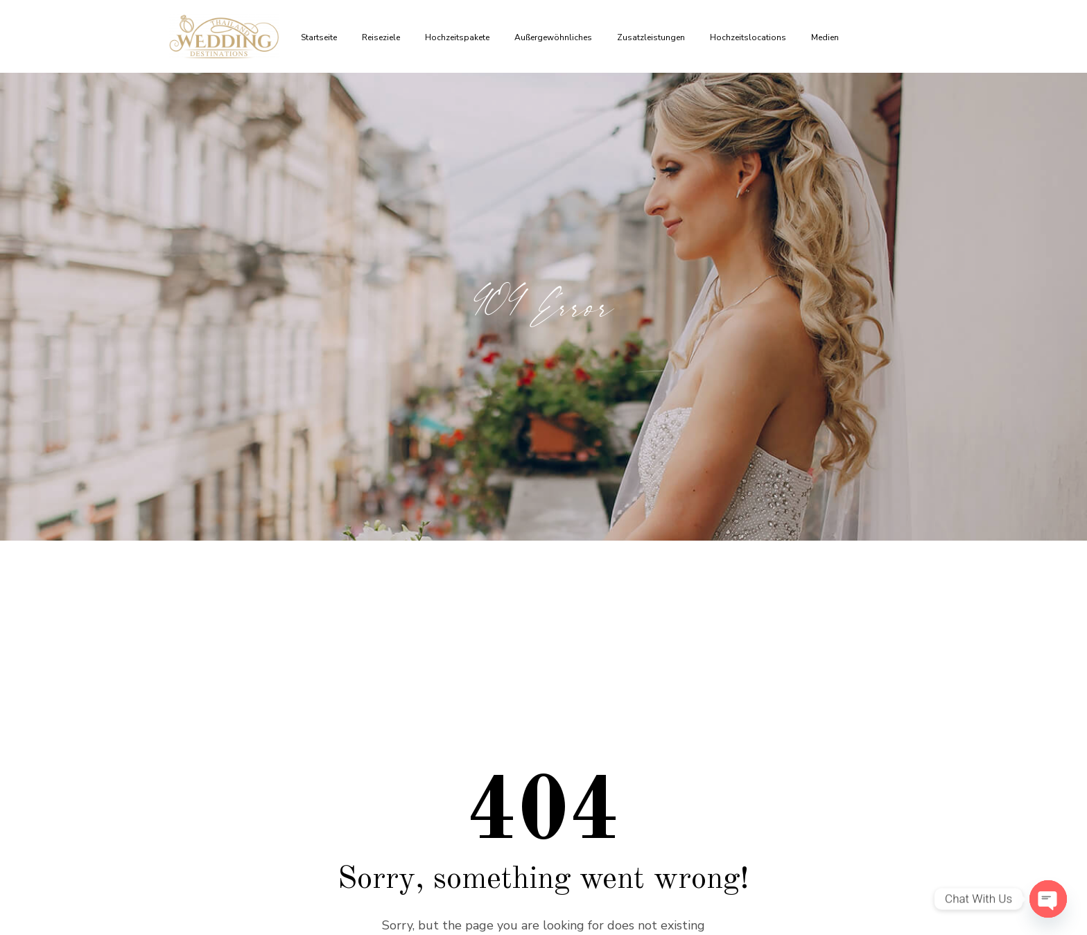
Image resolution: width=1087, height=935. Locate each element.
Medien (827, 37)
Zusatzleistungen (653, 37)
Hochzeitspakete (459, 37)
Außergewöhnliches (555, 37)
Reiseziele (383, 37)
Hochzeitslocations (750, 37)
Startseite (321, 37)
